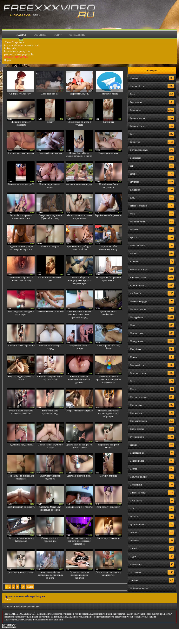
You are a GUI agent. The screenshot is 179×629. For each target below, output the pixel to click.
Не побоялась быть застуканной (108, 185)
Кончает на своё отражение (21, 345)
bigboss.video (10, 48)
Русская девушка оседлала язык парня (21, 313)
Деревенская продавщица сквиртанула (108, 573)
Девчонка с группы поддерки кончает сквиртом (79, 575)
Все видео (40, 35)
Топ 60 (58, 35)
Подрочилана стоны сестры (79, 347)
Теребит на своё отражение (108, 215)
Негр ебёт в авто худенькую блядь (50, 412)
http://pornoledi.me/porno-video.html (21, 45)
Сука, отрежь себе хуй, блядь (108, 347)
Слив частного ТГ (50, 93)
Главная (21, 35)
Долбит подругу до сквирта (21, 507)
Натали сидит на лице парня (50, 185)
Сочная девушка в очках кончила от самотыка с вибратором (79, 541)
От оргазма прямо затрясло (79, 410)
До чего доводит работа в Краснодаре (21, 539)
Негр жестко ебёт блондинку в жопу (108, 248)
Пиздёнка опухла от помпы (21, 572)
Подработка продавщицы (21, 444)
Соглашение (77, 35)
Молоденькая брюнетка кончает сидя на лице (21, 279)
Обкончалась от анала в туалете (79, 123)
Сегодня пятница (108, 475)
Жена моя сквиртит (50, 246)
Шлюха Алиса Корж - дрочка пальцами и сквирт (79, 154)
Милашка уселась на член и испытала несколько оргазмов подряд (79, 314)
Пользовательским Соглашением (20, 619)
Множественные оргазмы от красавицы (79, 217)
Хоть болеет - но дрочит (108, 507)
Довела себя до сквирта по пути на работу (79, 446)
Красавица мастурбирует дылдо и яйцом (79, 248)
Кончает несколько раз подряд (50, 347)
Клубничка (108, 122)
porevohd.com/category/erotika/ (19, 54)
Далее (30, 586)
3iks (18, 606)
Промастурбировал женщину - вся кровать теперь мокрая (79, 280)
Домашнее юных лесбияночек (108, 313)
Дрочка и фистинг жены (79, 475)
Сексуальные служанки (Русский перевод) (50, 217)
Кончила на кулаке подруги (21, 153)
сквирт (50, 122)
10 (23, 586)
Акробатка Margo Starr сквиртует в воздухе (50, 508)
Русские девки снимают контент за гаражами (21, 412)
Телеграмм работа (109, 93)
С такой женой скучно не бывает (50, 446)
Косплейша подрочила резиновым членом (21, 217)
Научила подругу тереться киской (21, 378)
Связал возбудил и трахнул (79, 507)
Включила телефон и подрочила (50, 477)
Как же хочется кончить (108, 538)
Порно (7, 60)
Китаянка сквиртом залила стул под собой (50, 378)
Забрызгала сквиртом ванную (108, 446)
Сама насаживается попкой (50, 311)
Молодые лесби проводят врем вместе (108, 279)
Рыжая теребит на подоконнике (50, 539)
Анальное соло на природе (79, 184)
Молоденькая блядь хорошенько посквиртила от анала (50, 575)
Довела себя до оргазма (50, 153)
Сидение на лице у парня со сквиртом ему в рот (21, 248)
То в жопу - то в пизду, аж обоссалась (21, 477)
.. (20, 586)
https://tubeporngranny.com (17, 51)
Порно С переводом (14, 42)
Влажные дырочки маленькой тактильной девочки (79, 379)
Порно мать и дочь (79, 93)
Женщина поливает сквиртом (20, 123)
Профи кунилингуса (108, 153)
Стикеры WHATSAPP (20, 93)
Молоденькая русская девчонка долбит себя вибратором (108, 413)
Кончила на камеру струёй (21, 184)
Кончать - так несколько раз (50, 279)
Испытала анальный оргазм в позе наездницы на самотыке (108, 379)
